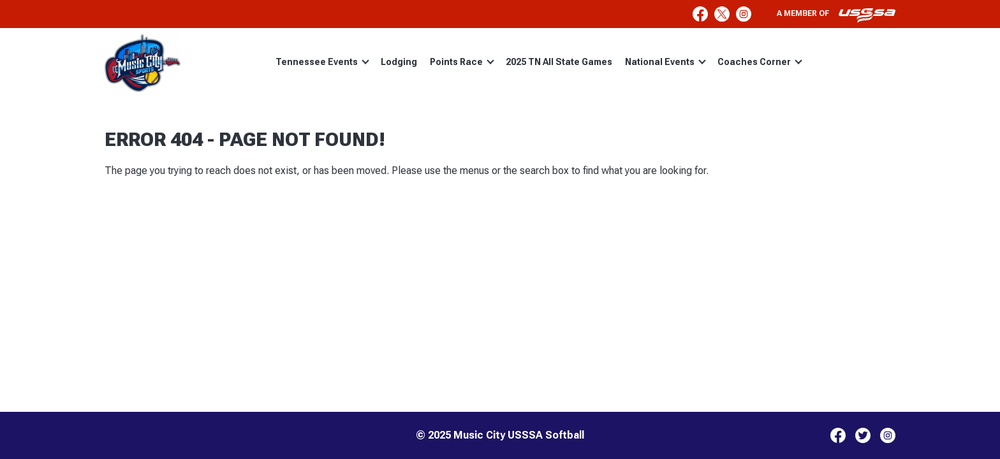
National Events (665, 62)
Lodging (399, 62)
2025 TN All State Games (559, 62)
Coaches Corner (759, 62)
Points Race (462, 62)
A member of (836, 15)
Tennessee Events (322, 62)
